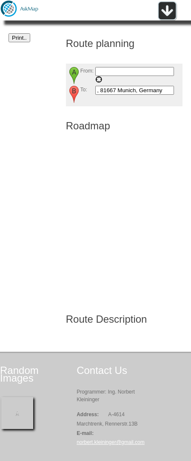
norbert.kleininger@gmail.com (111, 442)
